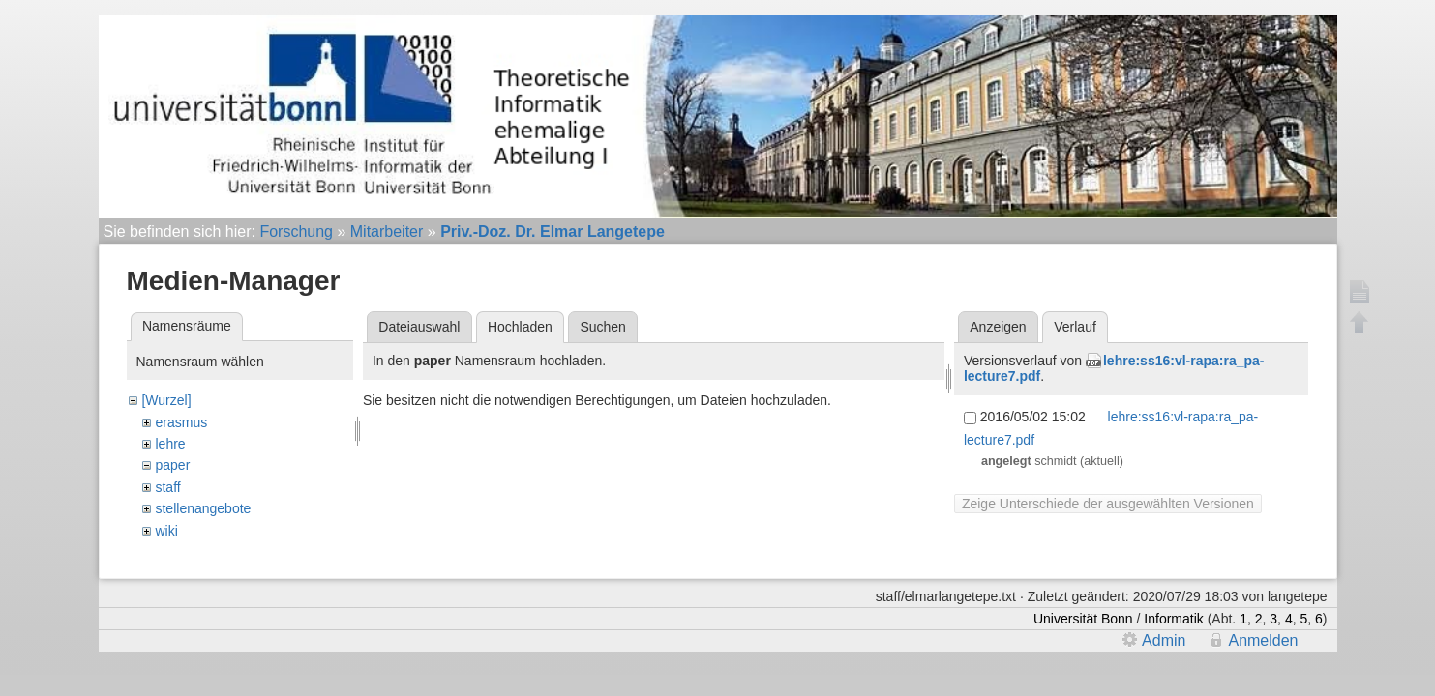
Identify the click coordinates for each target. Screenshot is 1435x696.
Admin (1163, 640)
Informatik (1173, 618)
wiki (166, 530)
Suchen (602, 326)
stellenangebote (203, 508)
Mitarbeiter (387, 231)
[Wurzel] (166, 400)
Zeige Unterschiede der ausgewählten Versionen (1108, 503)
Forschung (296, 231)
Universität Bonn (1083, 618)
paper (172, 465)
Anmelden (1263, 640)
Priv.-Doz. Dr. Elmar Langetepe (552, 231)
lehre (170, 443)
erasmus (181, 422)
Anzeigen (998, 326)
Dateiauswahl (419, 326)
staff (167, 487)
